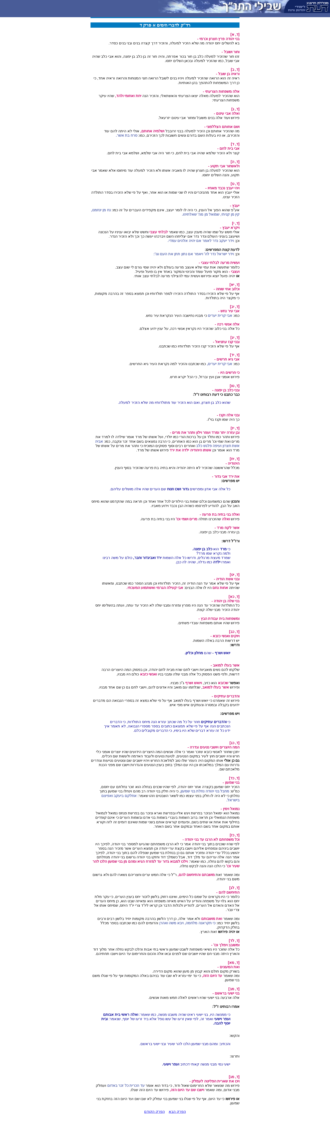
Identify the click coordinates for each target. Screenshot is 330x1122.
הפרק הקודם (154, 1112)
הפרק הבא (177, 1112)
